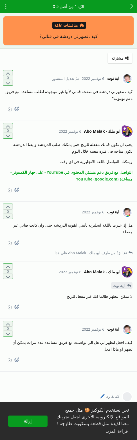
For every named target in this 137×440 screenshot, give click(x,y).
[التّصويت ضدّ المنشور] (8, 82)
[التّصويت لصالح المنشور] (8, 73)
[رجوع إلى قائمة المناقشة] (131, 6)
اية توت (119, 285)
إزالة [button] (28, 421)
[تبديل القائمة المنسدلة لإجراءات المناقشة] (5, 6)
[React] (19, 110)
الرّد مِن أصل (68, 6)
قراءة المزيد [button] (116, 431)
